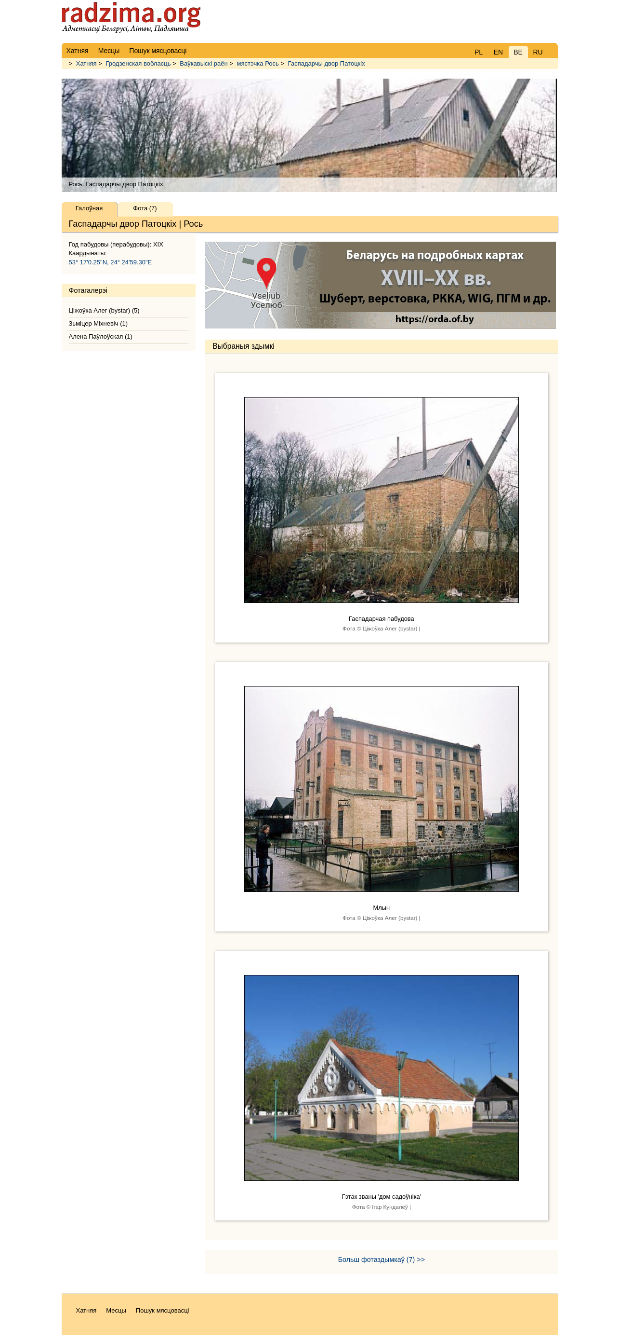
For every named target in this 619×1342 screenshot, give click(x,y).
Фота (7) (145, 208)
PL (478, 52)
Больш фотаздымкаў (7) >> (381, 1259)
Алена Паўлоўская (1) (100, 336)
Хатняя (86, 63)
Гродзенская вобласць (138, 63)
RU (537, 52)
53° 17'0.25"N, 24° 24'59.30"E (110, 262)
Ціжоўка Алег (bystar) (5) (104, 310)
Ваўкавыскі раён (203, 63)
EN (498, 52)
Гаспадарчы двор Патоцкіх (326, 63)
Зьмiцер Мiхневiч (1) (98, 323)
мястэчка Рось (258, 63)
